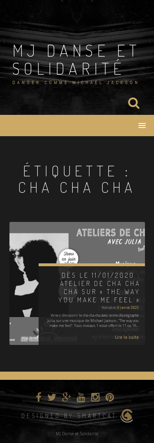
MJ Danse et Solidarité (76, 59)
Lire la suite (127, 337)
